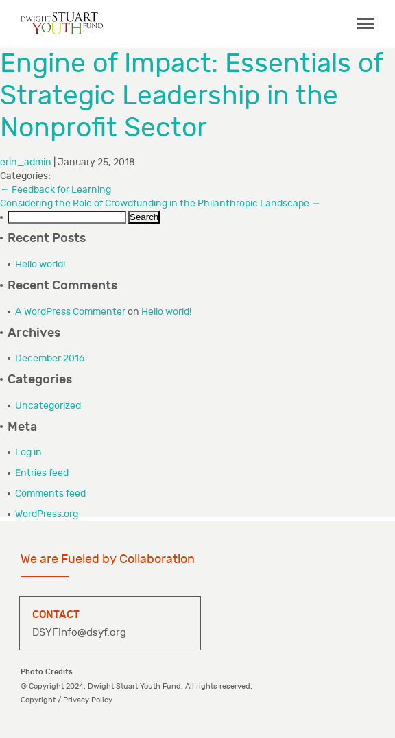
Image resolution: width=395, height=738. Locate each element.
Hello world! (40, 264)
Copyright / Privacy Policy (66, 699)
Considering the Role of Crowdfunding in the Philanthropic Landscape (160, 203)
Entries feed (42, 473)
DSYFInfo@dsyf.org (79, 633)
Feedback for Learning (55, 189)
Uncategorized (48, 406)
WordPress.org (46, 514)
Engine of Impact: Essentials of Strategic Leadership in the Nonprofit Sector (191, 96)
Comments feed (50, 493)
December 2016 (49, 358)
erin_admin (25, 162)
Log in (28, 452)
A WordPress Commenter (70, 312)
